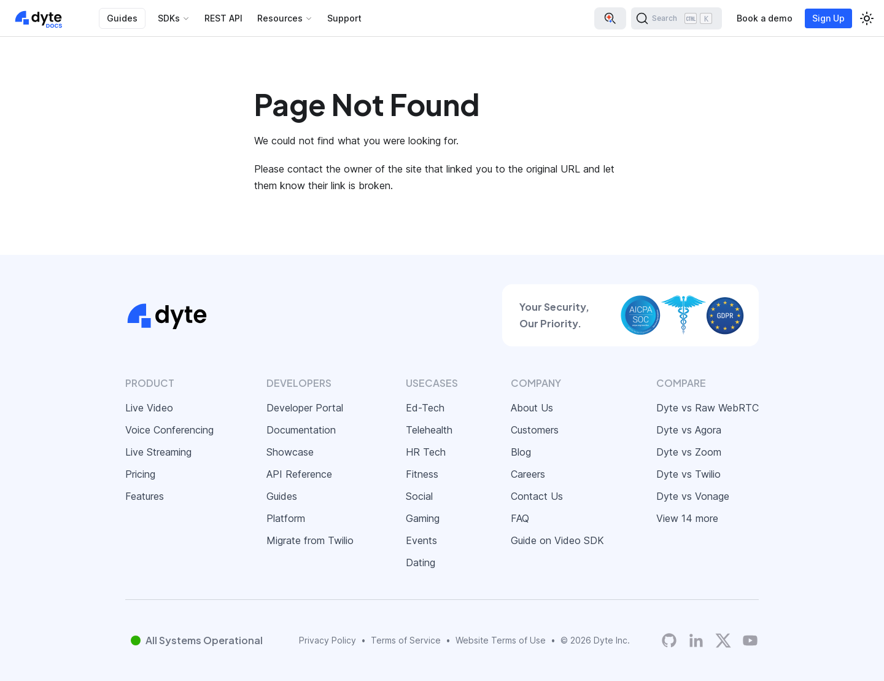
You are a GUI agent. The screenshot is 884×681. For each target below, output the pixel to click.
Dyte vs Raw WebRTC (707, 408)
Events (421, 540)
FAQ (520, 518)
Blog (521, 452)
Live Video (149, 408)
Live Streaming (158, 452)
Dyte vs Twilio (688, 474)
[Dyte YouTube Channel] (750, 641)
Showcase (290, 452)
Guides (122, 18)
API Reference (299, 474)
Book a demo (765, 18)
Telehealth (429, 430)
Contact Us (537, 496)
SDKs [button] (169, 18)
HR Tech (426, 452)
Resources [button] (280, 18)
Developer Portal (304, 408)
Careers (528, 474)
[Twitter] (723, 640)
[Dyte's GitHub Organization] (669, 641)
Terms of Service (406, 640)
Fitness (422, 474)
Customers (535, 430)
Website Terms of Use (501, 640)
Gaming (423, 518)
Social (419, 496)
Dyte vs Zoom (688, 452)
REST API (223, 18)
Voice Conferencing (169, 430)
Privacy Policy (327, 640)
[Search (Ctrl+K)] (676, 18)
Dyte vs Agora (688, 430)
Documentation (301, 430)
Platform (285, 518)
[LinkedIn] (696, 641)
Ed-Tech (425, 408)
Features (144, 496)
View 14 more (687, 518)
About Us (532, 408)
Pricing (140, 474)
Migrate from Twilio (310, 540)
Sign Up (828, 18)
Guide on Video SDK (557, 540)
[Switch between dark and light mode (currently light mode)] (867, 18)
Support (344, 18)
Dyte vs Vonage (692, 496)
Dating (420, 562)
